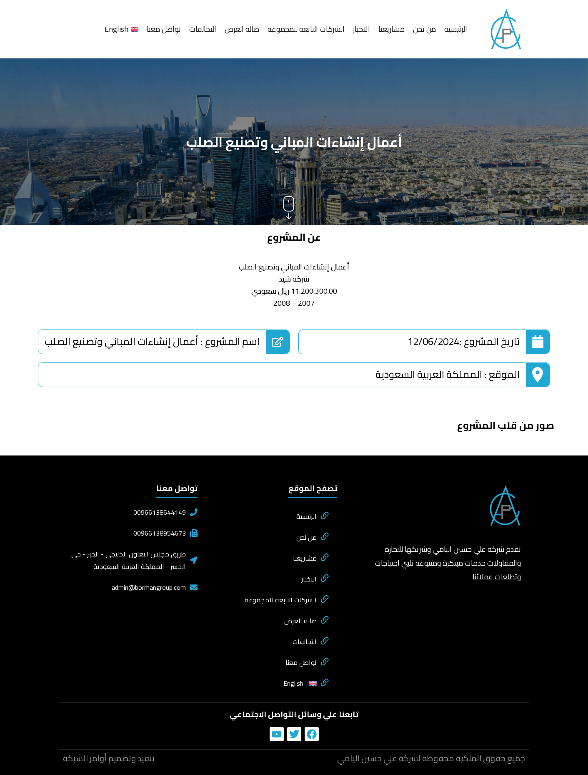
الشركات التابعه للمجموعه (306, 29)
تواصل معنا (164, 29)
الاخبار (361, 29)
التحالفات (202, 29)
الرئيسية (455, 29)
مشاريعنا (391, 29)
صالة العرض (242, 29)
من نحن (424, 29)
